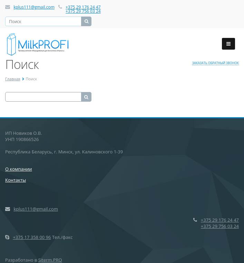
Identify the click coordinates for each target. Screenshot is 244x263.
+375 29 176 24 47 (83, 7)
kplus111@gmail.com (34, 7)
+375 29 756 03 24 (83, 11)
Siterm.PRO (50, 260)
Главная (12, 78)
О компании (18, 169)
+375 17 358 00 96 (32, 237)
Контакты (15, 180)
